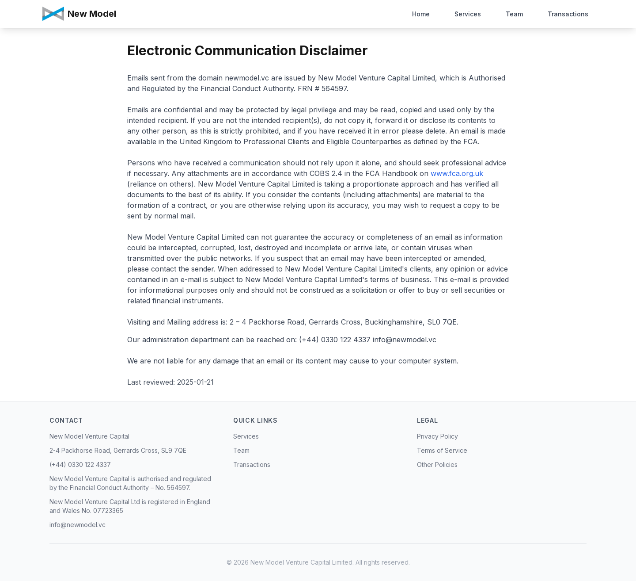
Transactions (568, 13)
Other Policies (437, 464)
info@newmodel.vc (77, 524)
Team (514, 13)
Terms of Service (442, 450)
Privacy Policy (437, 436)
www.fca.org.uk (455, 173)
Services (467, 13)
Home (421, 13)
